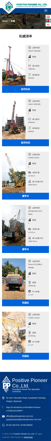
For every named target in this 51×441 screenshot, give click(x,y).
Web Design (15, 437)
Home (5, 21)
